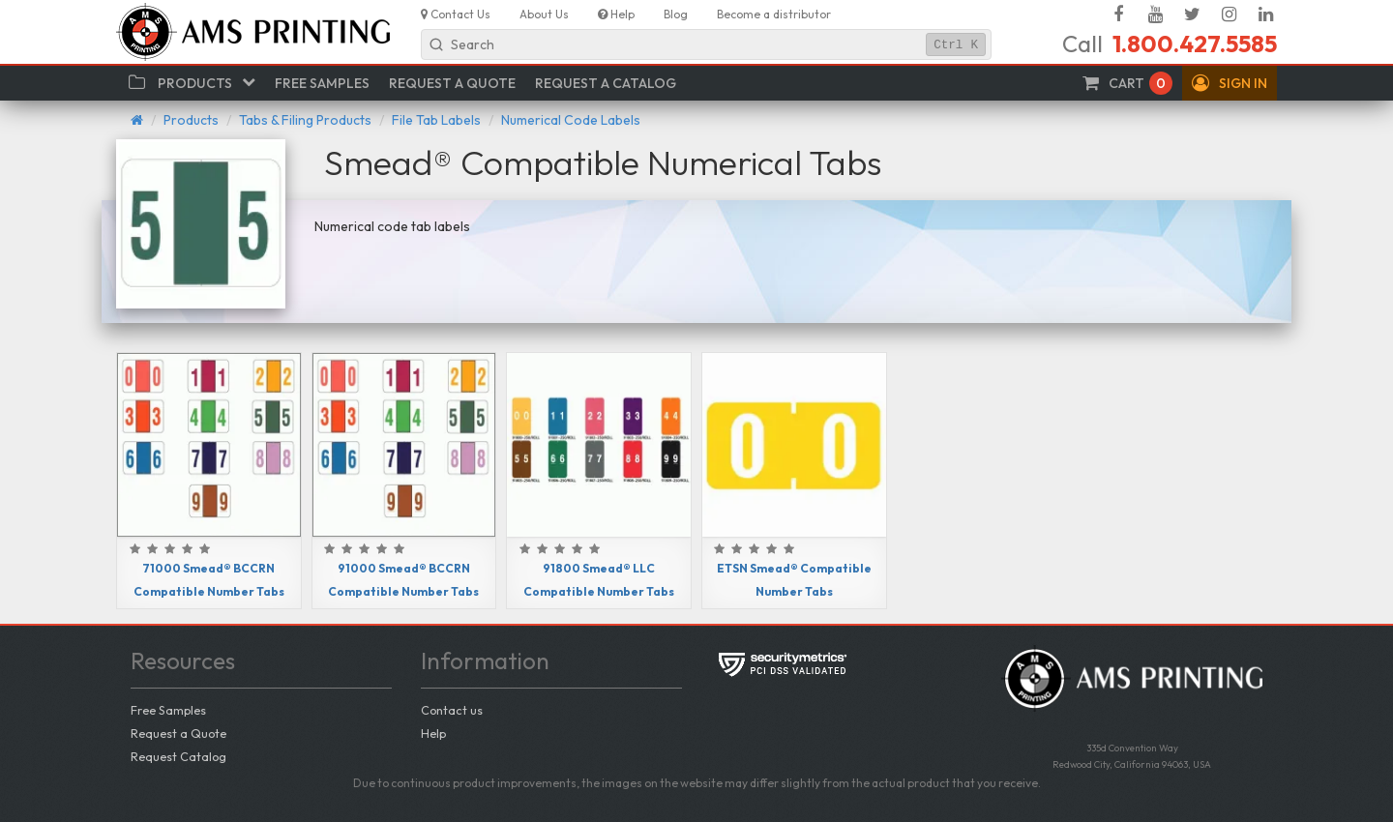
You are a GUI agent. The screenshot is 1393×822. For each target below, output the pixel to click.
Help (433, 733)
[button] (1229, 83)
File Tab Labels (436, 120)
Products (191, 120)
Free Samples (168, 710)
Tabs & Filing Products (305, 120)
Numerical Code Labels (570, 120)
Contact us (452, 710)
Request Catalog (178, 756)
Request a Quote (178, 733)
